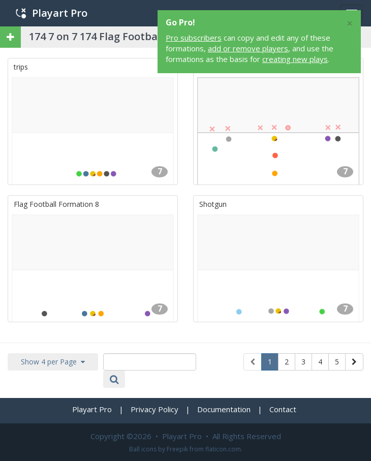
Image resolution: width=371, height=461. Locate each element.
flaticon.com (223, 449)
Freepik (177, 449)
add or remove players (248, 48)
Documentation (224, 409)
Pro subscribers (194, 38)
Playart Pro (51, 13)
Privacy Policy (154, 409)
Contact (282, 409)
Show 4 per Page (53, 361)
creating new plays (295, 59)
